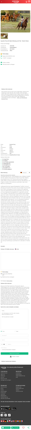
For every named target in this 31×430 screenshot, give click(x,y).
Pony (11, 145)
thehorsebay (9, 280)
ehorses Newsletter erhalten (8, 349)
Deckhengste (4, 391)
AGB (17, 377)
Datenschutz (19, 374)
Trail (10, 153)
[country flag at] (1, 421)
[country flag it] (7, 421)
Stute (11, 147)
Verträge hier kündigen (6, 380)
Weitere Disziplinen (5, 154)
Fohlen (2, 389)
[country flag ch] (3, 421)
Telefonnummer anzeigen (8, 277)
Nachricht (6, 428)
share (28, 428)
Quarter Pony (12, 144)
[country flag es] (20, 421)
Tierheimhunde (19, 391)
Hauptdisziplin (4, 153)
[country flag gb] (14, 421)
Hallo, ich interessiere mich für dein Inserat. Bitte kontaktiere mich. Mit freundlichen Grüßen (14, 319)
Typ (1, 145)
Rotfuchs (11, 151)
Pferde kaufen (4, 387)
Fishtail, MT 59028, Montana (7, 249)
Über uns (3, 374)
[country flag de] (5, 421)
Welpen (17, 389)
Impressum (18, 372)
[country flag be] (16, 421)
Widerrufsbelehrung (20, 375)
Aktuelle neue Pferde (5, 398)
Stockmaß (3, 150)
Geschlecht (3, 147)
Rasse (2, 144)
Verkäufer (3, 394)
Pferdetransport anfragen (9, 64)
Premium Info (4, 378)
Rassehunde (18, 387)
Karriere (2, 377)
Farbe (2, 151)
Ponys (2, 388)
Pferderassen (3, 395)
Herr (16, 331)
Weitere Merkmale (5, 157)
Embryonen (3, 392)
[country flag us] (12, 421)
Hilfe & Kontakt (4, 372)
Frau (2, 331)
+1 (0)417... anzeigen (6, 58)
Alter (2, 148)
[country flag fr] (22, 421)
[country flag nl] (18, 421)
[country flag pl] (10, 421)
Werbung (3, 375)
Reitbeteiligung (4, 397)
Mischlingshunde (20, 388)
